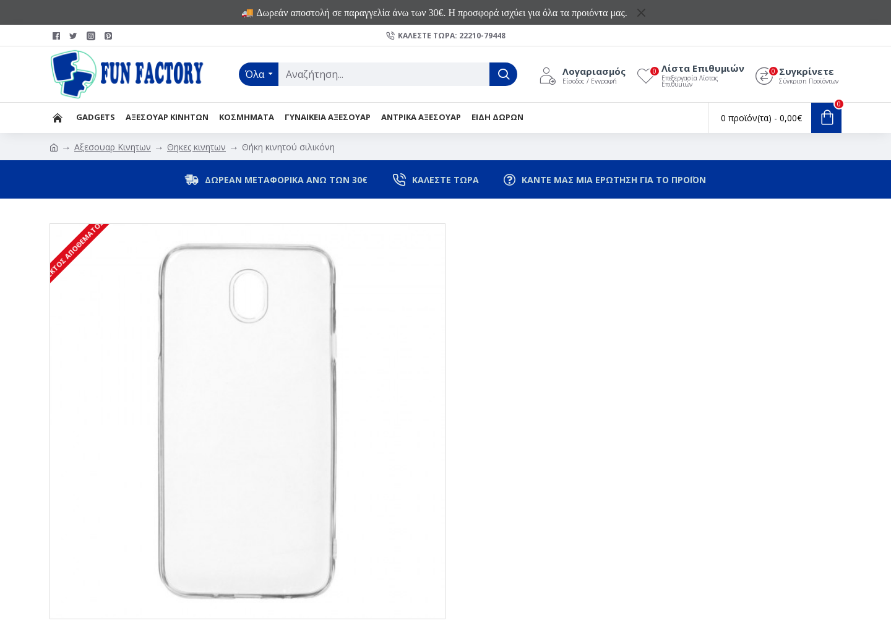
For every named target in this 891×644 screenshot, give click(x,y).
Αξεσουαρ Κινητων (112, 147)
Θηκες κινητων (196, 147)
